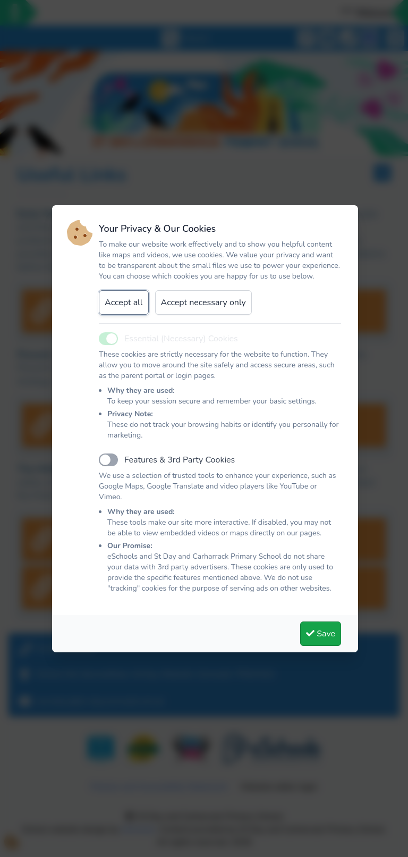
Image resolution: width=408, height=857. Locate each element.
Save (320, 634)
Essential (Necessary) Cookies (181, 339)
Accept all (124, 302)
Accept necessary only (203, 302)
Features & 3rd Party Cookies (179, 460)
